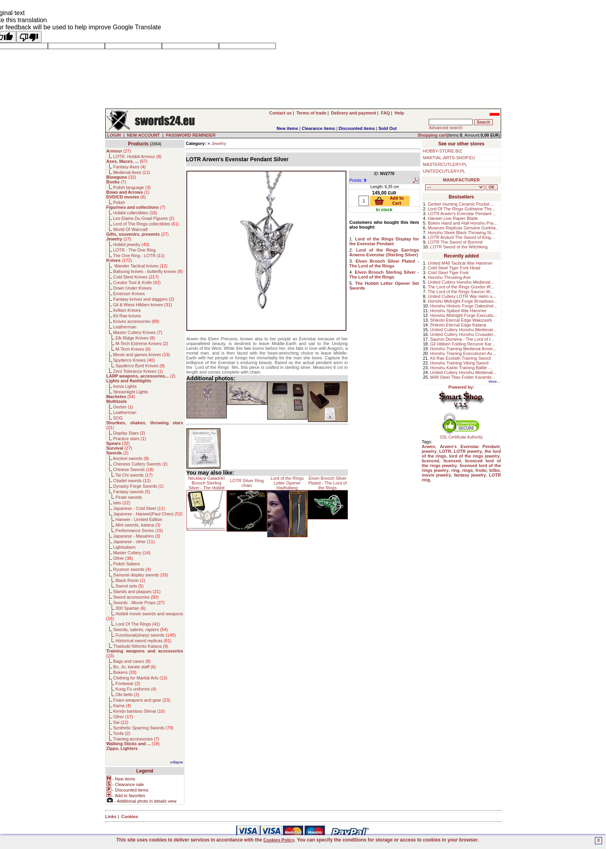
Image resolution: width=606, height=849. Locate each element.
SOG (118, 418)
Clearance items (318, 128)
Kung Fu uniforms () (136, 689)
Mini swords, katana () (138, 525)
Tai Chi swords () (134, 475)
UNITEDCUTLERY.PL (444, 171)
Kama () (122, 705)
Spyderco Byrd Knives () (140, 365)
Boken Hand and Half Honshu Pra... (462, 223)
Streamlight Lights (130, 391)
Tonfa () (121, 733)
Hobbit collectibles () (135, 212)
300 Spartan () (131, 608)
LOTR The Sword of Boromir (455, 242)
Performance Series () (139, 530)
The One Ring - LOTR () (138, 255)
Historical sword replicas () (143, 640)
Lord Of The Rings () (138, 624)
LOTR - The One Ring (134, 250)
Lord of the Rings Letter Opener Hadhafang (287, 483)
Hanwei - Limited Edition (139, 519)
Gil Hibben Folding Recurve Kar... (462, 344)
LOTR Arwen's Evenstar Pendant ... (462, 213)
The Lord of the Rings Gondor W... (461, 286)
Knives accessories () (136, 321)
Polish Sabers (126, 563)
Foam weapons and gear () (141, 700)
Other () (123, 558)
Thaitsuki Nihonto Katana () (140, 646)
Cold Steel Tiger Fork (448, 272)
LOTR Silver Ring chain (247, 483)
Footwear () (128, 683)
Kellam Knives (127, 310)
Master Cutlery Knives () (137, 332)
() (118, 151)
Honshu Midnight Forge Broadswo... (462, 301)
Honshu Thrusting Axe (449, 277)
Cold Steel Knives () (136, 277)
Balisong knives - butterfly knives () (148, 271)
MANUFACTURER (461, 179)
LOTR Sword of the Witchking (459, 246)
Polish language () (132, 187)
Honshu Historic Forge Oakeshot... (463, 305)
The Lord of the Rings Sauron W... (461, 291)
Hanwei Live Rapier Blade (453, 218)
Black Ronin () (130, 580)
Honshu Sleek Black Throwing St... (461, 232)
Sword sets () (130, 586)
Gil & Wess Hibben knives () (142, 304)
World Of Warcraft (130, 229)
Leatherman (125, 326)
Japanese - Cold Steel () (139, 508)
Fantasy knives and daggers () (143, 299)
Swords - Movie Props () (139, 602)
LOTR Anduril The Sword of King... (461, 237)
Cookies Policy (278, 840)
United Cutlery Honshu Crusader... (463, 334)
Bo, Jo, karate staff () (134, 666)
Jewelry (218, 143)
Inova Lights (125, 386)
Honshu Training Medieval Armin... (463, 348)
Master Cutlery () (131, 552)
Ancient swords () (131, 458)
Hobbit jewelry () (131, 244)
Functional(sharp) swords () (146, 635)
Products (138, 144)
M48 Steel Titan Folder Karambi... (462, 377)
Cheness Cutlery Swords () (140, 464)
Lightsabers (124, 547)
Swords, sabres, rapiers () (140, 629)
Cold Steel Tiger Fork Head (454, 267)
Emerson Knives (129, 293)
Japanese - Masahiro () (136, 536)
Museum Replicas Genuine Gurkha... (463, 227)
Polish (119, 202)
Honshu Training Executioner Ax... (463, 353)
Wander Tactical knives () (140, 265)
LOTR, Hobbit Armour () (137, 156)
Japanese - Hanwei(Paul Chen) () (148, 513)
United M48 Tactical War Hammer (460, 263)
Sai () (121, 722)
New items (287, 128)
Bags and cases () (132, 661)
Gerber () (123, 406)
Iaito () (121, 502)
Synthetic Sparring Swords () (143, 727)
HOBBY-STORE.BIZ (442, 151)
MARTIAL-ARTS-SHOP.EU (449, 157)
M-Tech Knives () (133, 349)
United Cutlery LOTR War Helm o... (462, 296)
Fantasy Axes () (129, 166)
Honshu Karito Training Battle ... (461, 367)
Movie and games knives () (141, 354)
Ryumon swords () (132, 569)
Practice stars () (129, 438)
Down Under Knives (132, 288)
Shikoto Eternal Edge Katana (458, 324)
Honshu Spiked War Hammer (458, 310)
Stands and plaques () (137, 591)
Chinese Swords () (133, 469)
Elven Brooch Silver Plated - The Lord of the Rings (327, 483)
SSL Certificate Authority (461, 435)
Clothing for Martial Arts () (140, 677)
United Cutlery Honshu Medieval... (461, 282)
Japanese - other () (134, 541)
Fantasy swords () (131, 491)
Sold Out (387, 128)
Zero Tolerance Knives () (138, 371)
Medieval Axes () (131, 172)
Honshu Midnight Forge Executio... (463, 315)
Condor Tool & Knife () (137, 282)
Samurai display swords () (140, 574)
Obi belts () (127, 694)
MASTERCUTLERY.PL (445, 164)
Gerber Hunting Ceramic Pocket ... (461, 204)
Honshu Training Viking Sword (459, 363)
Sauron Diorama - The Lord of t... (462, 339)
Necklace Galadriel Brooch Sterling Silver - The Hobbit (206, 483)
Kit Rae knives (127, 315)
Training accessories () (136, 738)
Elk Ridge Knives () (135, 338)
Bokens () (125, 672)
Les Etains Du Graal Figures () (144, 218)
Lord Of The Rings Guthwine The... (461, 208)
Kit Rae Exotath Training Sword (460, 358)
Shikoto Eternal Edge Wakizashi (461, 320)
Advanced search (445, 127)
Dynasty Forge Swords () (138, 486)
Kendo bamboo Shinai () (139, 711)
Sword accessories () (136, 597)
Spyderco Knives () (134, 360)
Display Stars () (129, 433)
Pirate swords (129, 497)
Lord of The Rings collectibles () (146, 223)
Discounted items (357, 128)
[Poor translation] (29, 37)
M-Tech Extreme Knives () (142, 343)
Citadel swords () (132, 480)
